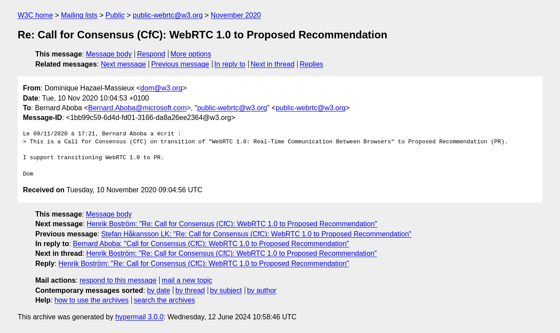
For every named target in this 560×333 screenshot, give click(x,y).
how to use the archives (92, 300)
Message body (109, 54)
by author (261, 290)
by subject (226, 290)
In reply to (229, 64)
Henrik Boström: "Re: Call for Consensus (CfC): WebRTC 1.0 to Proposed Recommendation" (232, 224)
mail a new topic (187, 280)
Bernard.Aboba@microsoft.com (137, 108)
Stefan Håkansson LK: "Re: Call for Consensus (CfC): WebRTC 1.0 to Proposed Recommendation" (256, 234)
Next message (123, 64)
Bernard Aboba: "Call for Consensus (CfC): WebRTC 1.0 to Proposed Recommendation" (211, 243)
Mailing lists (79, 15)
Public (115, 15)
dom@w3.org (161, 88)
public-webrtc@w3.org (168, 15)
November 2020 (236, 15)
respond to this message (117, 280)
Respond (151, 54)
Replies (311, 64)
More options (191, 54)
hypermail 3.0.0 (139, 317)
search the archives (164, 300)
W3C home (35, 15)
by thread (190, 290)
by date (158, 290)
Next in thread (272, 64)
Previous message (180, 64)
